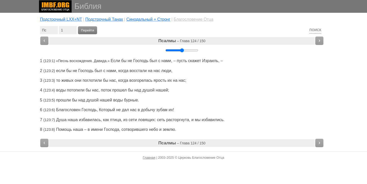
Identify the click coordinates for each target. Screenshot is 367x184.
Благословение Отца (193, 19)
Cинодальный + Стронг (148, 19)
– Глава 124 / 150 (181, 40)
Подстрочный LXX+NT (61, 19)
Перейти (87, 30)
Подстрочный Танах (104, 19)
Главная (149, 157)
